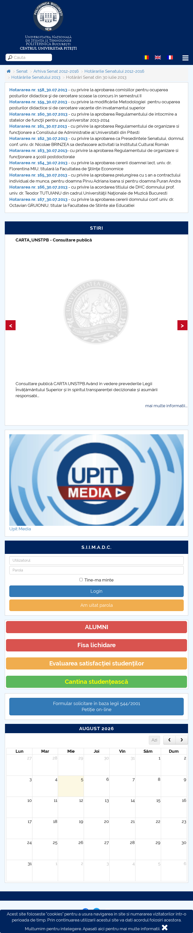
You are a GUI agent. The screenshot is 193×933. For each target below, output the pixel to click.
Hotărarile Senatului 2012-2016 (114, 71)
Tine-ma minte (96, 579)
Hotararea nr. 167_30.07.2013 (38, 199)
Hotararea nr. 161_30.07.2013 (38, 126)
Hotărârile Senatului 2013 (35, 77)
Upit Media (20, 528)
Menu (185, 58)
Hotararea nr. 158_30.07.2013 (38, 89)
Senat (22, 71)
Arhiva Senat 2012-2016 (56, 71)
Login (96, 591)
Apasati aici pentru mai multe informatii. (121, 928)
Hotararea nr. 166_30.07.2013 (38, 187)
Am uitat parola (96, 605)
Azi (154, 739)
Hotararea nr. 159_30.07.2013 (38, 101)
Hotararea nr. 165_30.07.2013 (38, 175)
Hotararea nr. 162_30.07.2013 (38, 138)
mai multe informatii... (166, 405)
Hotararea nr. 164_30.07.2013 (38, 162)
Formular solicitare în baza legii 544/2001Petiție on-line (96, 706)
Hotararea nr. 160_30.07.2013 (38, 114)
